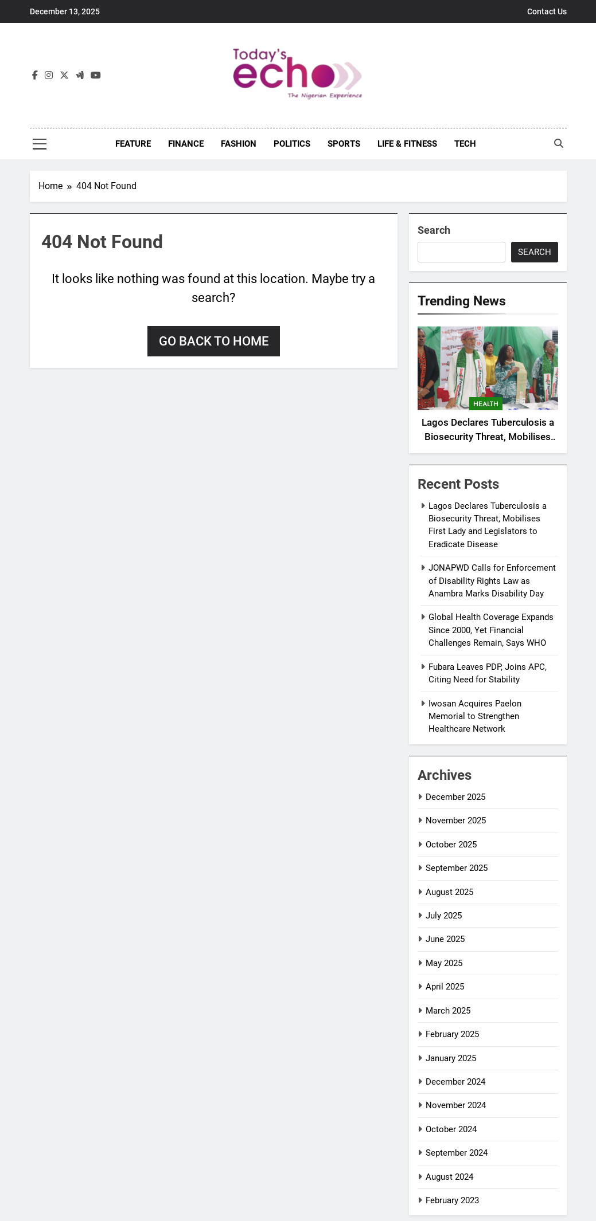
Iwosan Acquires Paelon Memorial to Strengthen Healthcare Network (475, 716)
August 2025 (449, 892)
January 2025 (451, 1058)
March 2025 (448, 1011)
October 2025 (451, 844)
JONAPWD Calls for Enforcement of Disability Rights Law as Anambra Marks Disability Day (492, 581)
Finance (186, 144)
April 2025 (445, 986)
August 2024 (449, 1177)
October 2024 (451, 1129)
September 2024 (457, 1153)
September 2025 (457, 868)
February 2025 (452, 1034)
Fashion (238, 144)
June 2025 (445, 939)
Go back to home (213, 341)
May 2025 (444, 963)
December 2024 (455, 1082)
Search (434, 230)
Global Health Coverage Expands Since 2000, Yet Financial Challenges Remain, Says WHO (491, 630)
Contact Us (547, 11)
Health (485, 404)
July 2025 (444, 915)
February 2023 (452, 1200)
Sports (344, 144)
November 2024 (456, 1105)
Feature (133, 144)
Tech (465, 144)
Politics (292, 144)
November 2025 (456, 820)
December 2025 (455, 797)
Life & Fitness (407, 144)
